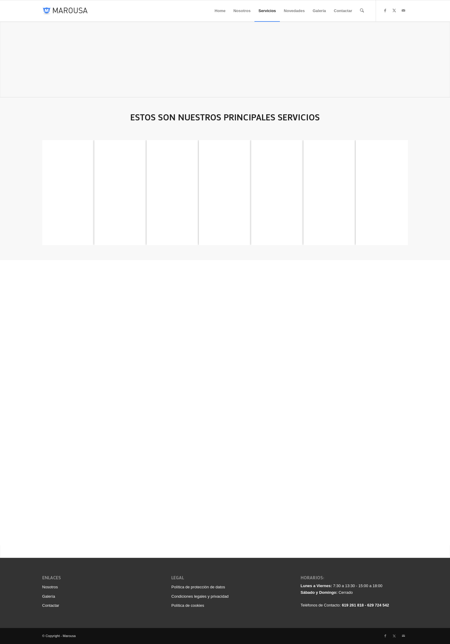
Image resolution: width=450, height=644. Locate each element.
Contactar (50, 605)
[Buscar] (362, 10)
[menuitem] (220, 10)
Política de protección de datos (198, 587)
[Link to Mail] (403, 10)
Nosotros (50, 587)
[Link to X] (394, 10)
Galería (48, 596)
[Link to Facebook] (385, 10)
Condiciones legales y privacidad (199, 596)
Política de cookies (187, 605)
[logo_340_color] (65, 10)
